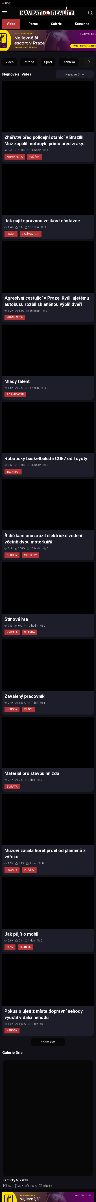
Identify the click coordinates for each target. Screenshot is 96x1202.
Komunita (82, 24)
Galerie (56, 24)
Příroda (29, 62)
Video (10, 62)
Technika (68, 62)
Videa (11, 24)
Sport (48, 62)
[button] (85, 62)
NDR (6, 3)
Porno (33, 24)
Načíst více (48, 1042)
